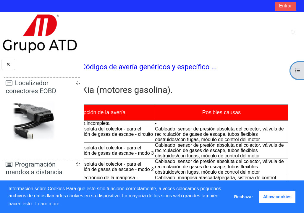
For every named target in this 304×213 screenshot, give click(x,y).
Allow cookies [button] (277, 196)
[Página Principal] (40, 33)
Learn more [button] (47, 203)
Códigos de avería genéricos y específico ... (191, 67)
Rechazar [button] (243, 196)
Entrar (285, 5)
